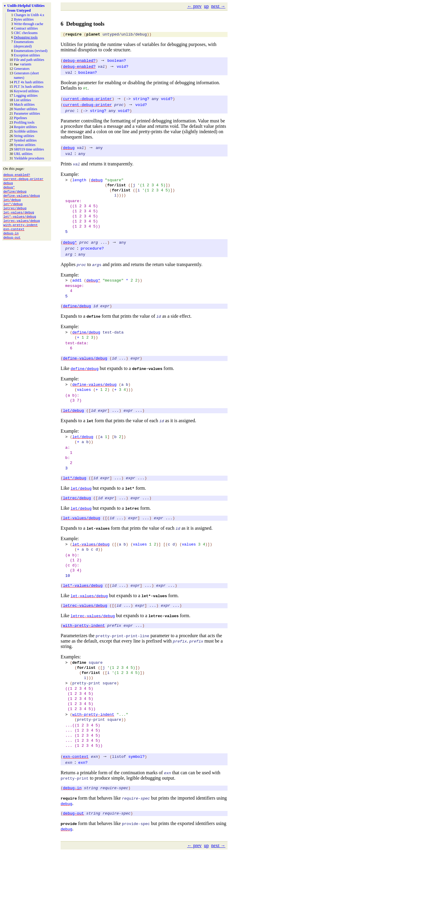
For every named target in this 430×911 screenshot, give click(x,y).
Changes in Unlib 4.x (29, 15)
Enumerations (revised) (30, 51)
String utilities (24, 136)
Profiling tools (24, 122)
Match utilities (24, 104)
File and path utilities (29, 60)
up (206, 6)
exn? (82, 819)
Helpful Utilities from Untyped (25, 8)
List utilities (22, 100)
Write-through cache (28, 24)
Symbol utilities (25, 140)
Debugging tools (26, 37)
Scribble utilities (25, 131)
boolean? (116, 61)
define (94, 331)
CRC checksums (26, 33)
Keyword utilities (26, 91)
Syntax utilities (24, 145)
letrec (132, 540)
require (73, 35)
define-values (147, 388)
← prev (194, 6)
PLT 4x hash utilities (28, 82)
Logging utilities (26, 95)
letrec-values (163, 657)
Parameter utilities (27, 113)
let (90, 445)
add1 (77, 291)
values (84, 411)
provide (69, 882)
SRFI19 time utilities (29, 149)
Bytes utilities (23, 19)
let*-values (154, 636)
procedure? (92, 259)
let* (129, 519)
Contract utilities (26, 28)
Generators (22, 69)
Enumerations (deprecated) (24, 44)
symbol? (136, 813)
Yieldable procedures (29, 158)
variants (22, 64)
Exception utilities (27, 55)
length (79, 181)
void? (122, 67)
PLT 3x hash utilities (28, 87)
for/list (116, 187)
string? (141, 99)
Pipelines (20, 118)
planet (93, 35)
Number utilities (25, 109)
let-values (98, 561)
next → (218, 6)
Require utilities (25, 127)
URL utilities (23, 154)
